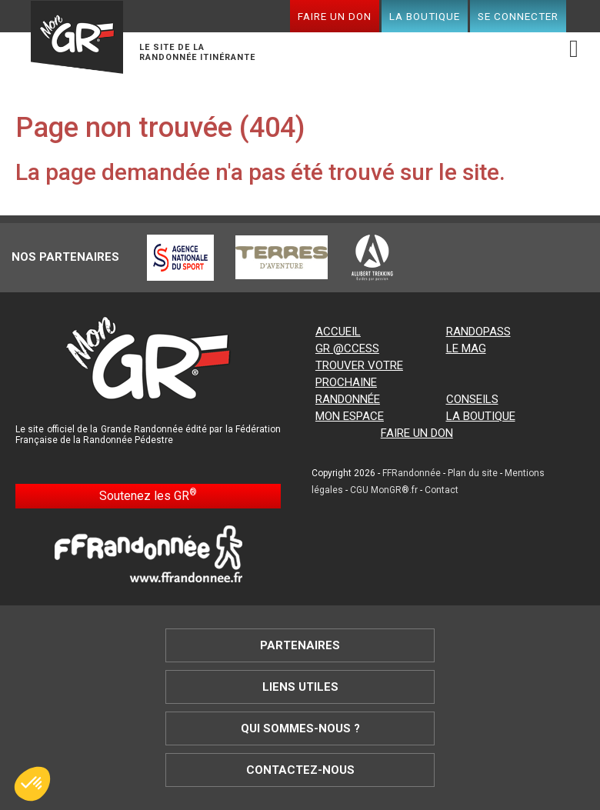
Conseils (472, 399)
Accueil (338, 331)
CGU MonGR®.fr (384, 490)
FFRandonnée (411, 473)
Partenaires (300, 645)
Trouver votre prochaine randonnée (359, 382)
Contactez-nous (300, 770)
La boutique (424, 16)
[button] (32, 783)
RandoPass (478, 331)
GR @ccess (347, 348)
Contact (441, 490)
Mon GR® (77, 39)
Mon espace (349, 416)
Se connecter (518, 16)
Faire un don (335, 16)
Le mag (466, 348)
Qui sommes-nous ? (300, 728)
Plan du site (473, 473)
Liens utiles (300, 687)
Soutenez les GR (148, 495)
